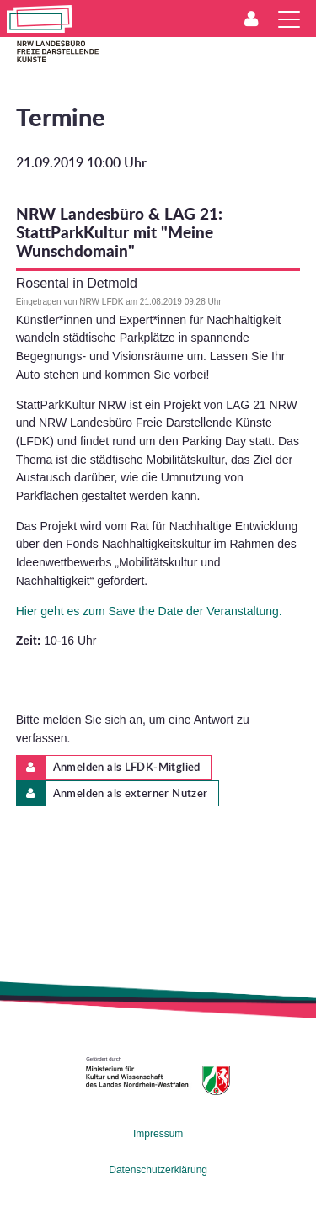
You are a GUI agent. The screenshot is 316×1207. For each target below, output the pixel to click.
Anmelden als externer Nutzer (112, 793)
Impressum (158, 1134)
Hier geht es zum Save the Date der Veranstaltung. (149, 611)
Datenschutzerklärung (158, 1170)
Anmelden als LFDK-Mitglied (109, 768)
